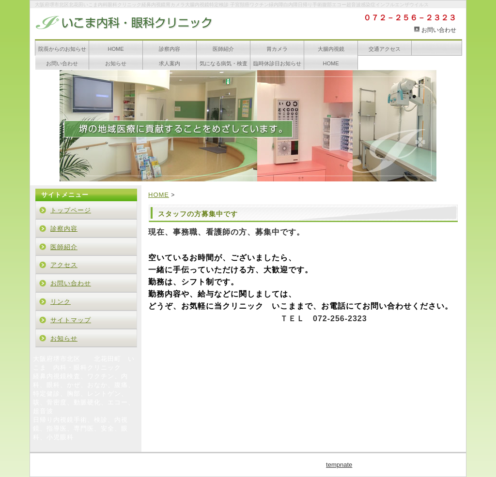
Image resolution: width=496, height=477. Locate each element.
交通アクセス (385, 49)
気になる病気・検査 (224, 63)
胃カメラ (277, 49)
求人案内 (169, 63)
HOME (116, 49)
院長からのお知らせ (62, 49)
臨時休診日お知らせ (277, 63)
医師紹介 (223, 49)
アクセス (64, 264)
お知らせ (115, 63)
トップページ (70, 210)
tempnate (339, 464)
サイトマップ (70, 320)
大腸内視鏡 (331, 49)
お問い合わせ (438, 30)
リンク (60, 301)
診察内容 (169, 49)
